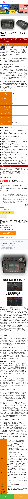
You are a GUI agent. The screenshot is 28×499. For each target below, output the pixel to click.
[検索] (14, 2)
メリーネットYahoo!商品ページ (8, 232)
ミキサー (10, 14)
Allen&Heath (15, 14)
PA (7, 14)
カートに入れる (7, 212)
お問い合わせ (7, 496)
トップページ (3, 14)
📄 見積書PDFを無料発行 (8, 243)
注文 (21, 496)
